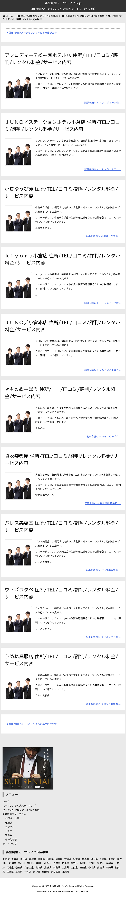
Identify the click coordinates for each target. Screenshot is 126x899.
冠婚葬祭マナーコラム (14, 814)
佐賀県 (10, 871)
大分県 (36, 871)
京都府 (109, 863)
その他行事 (11, 839)
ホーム (6, 801)
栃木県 (76, 859)
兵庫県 (10, 867)
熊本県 (27, 871)
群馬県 (85, 859)
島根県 (47, 867)
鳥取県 (39, 867)
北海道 (6, 859)
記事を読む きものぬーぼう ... (104, 436)
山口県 (74, 867)
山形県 (50, 859)
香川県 (91, 867)
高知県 (109, 867)
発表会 (8, 835)
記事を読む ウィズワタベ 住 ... (103, 637)
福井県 (39, 863)
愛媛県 (100, 867)
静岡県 (74, 863)
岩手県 (23, 859)
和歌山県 (29, 867)
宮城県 (32, 859)
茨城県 (67, 859)
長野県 (56, 863)
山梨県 (47, 863)
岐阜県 (65, 863)
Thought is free (81, 891)
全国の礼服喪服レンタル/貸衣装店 (21, 809)
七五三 (8, 831)
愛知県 (83, 863)
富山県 (21, 863)
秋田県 (41, 859)
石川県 (30, 863)
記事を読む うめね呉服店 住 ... (103, 703)
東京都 (111, 859)
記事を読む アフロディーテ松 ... (102, 102)
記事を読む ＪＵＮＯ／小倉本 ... (102, 369)
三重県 (91, 863)
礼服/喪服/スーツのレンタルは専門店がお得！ (33, 32)
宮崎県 (45, 871)
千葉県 (103, 859)
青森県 (14, 859)
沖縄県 (65, 871)
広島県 (65, 867)
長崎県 (19, 871)
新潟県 (12, 863)
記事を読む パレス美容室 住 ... (103, 570)
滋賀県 (100, 863)
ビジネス (10, 826)
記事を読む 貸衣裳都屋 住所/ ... (103, 503)
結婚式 (8, 822)
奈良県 (19, 867)
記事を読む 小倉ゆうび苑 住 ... (103, 236)
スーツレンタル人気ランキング (19, 805)
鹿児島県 (55, 871)
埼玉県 (94, 859)
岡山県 (56, 867)
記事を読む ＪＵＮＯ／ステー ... (102, 169)
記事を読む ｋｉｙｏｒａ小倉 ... (102, 303)
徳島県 (83, 867)
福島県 (59, 859)
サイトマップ (10, 843)
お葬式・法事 (12, 818)
